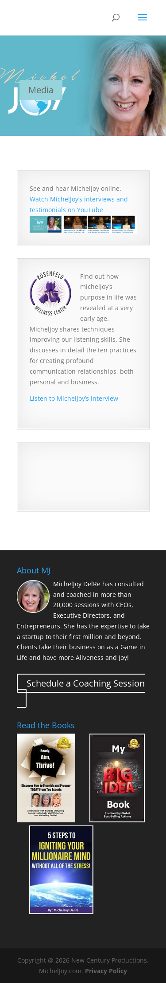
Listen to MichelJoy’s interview (74, 398)
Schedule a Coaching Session (86, 683)
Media (41, 90)
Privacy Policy (106, 971)
